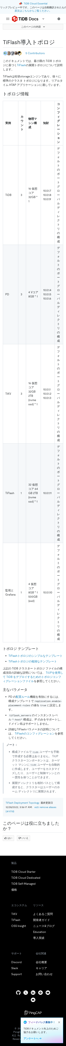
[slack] (40, 992)
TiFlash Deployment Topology (22, 802)
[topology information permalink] (32, 94)
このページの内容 (33, 26)
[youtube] (48, 992)
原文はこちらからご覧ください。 (33, 10)
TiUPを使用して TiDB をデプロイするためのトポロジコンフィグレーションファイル (33, 677)
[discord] (33, 999)
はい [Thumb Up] (8, 838)
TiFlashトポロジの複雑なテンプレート (32, 661)
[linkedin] (33, 992)
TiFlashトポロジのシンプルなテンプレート (35, 655)
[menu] (7, 18)
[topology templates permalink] (42, 648)
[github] (18, 992)
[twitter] (25, 992)
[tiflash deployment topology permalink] (58, 42)
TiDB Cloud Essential (35, 3)
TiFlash (21, 65)
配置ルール (23, 696)
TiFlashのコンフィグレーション (35, 733)
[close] (59, 1022)
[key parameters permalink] (30, 689)
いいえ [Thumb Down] (23, 838)
